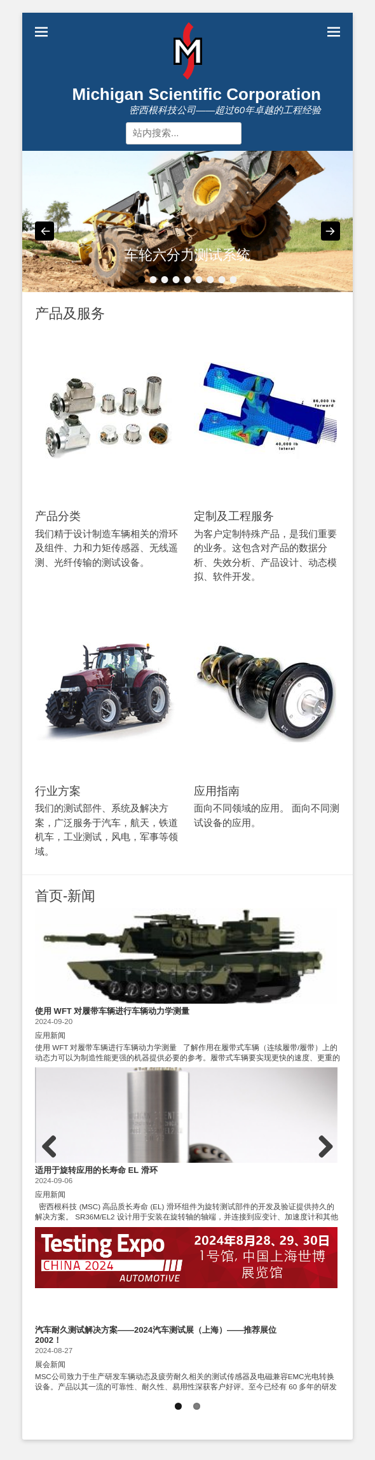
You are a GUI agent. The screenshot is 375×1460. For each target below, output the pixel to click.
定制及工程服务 (234, 516)
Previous (54, 1163)
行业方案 (58, 791)
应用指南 (217, 791)
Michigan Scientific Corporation (196, 94)
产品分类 (58, 516)
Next (324, 1163)
